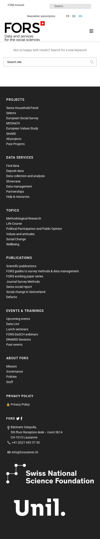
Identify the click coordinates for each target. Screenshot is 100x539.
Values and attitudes (20, 234)
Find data (12, 166)
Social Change (16, 239)
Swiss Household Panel (22, 108)
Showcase (13, 181)
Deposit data (15, 171)
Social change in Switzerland (25, 292)
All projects (13, 139)
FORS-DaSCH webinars (22, 334)
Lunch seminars (17, 329)
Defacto (11, 297)
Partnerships (15, 191)
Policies (11, 376)
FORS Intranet (16, 5)
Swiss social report (19, 287)
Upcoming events (18, 319)
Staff (9, 382)
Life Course (14, 223)
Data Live (12, 324)
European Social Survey (22, 118)
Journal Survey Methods (23, 281)
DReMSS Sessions (18, 339)
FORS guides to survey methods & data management (42, 271)
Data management (19, 186)
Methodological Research (23, 218)
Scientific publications (21, 266)
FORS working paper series (24, 276)
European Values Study (22, 128)
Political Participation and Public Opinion (34, 228)
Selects (11, 113)
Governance (14, 371)
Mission (11, 366)
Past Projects (15, 144)
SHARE (11, 133)
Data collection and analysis (25, 176)
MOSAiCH (13, 123)
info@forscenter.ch (25, 452)
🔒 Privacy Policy (18, 404)
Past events (14, 344)
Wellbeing (12, 244)
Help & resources (17, 196)
